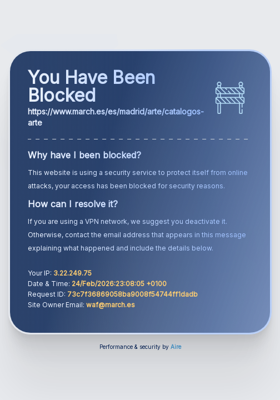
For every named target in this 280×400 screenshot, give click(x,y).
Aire (176, 346)
